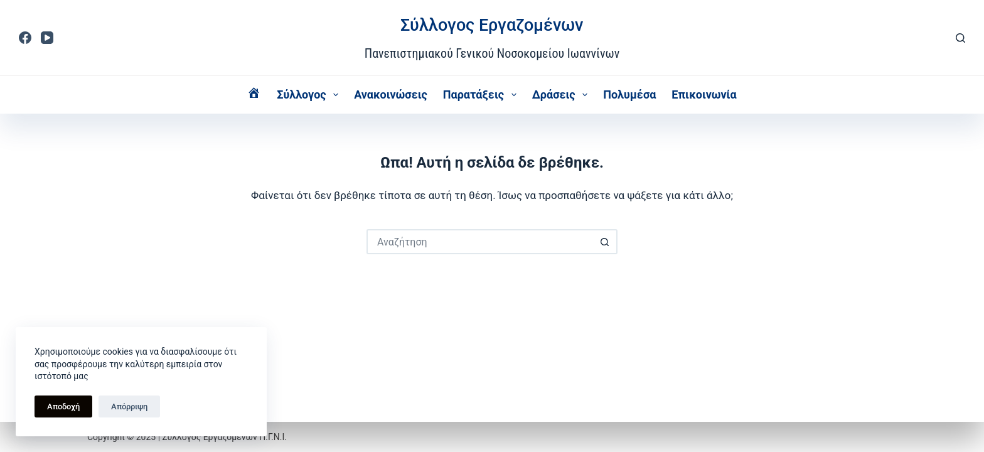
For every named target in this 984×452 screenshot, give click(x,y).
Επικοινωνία (703, 94)
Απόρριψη (129, 406)
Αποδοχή (63, 406)
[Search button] (605, 241)
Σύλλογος (310, 94)
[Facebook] (25, 37)
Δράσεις (562, 94)
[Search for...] (479, 241)
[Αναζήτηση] (960, 38)
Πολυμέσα (629, 94)
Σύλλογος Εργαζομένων (491, 25)
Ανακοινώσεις (390, 94)
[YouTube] (47, 37)
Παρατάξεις (482, 94)
